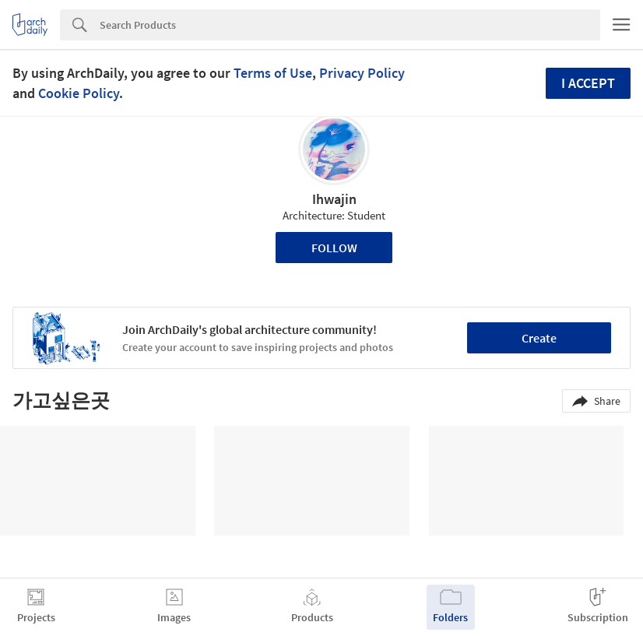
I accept (588, 83)
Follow (334, 247)
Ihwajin (334, 199)
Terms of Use (273, 73)
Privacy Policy (362, 73)
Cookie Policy (78, 93)
